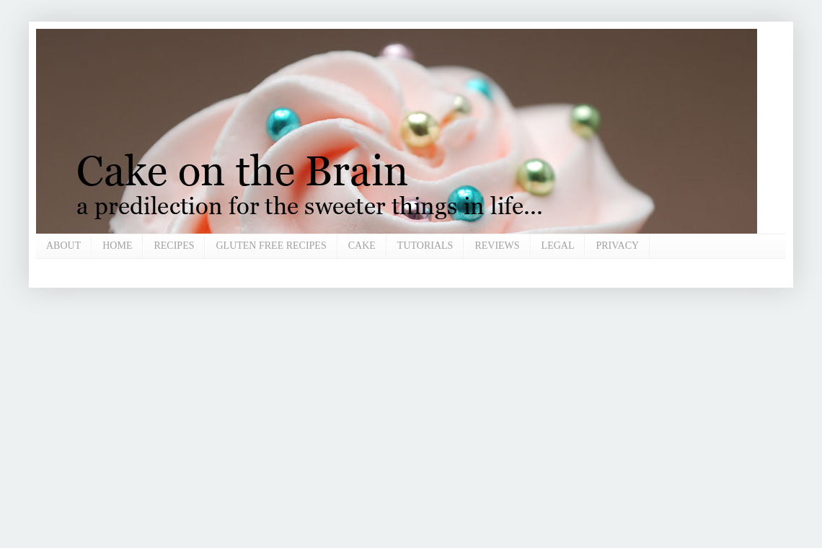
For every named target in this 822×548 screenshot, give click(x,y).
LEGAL (558, 245)
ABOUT (63, 245)
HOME (117, 245)
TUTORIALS (425, 245)
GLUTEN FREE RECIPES (271, 245)
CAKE (362, 245)
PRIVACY (617, 245)
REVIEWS (496, 245)
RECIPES (174, 245)
